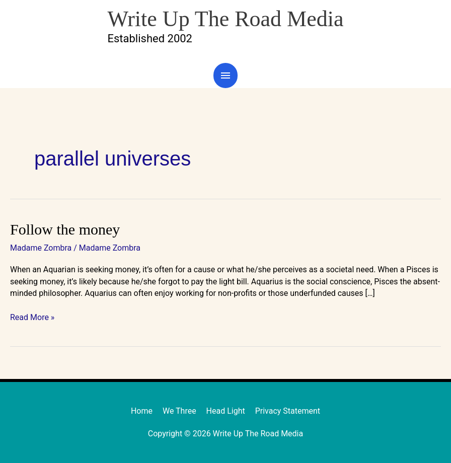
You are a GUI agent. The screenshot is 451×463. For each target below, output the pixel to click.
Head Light (225, 411)
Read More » (32, 317)
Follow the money (65, 229)
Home (142, 411)
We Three (179, 411)
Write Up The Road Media (225, 19)
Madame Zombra (40, 248)
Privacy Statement (287, 411)
